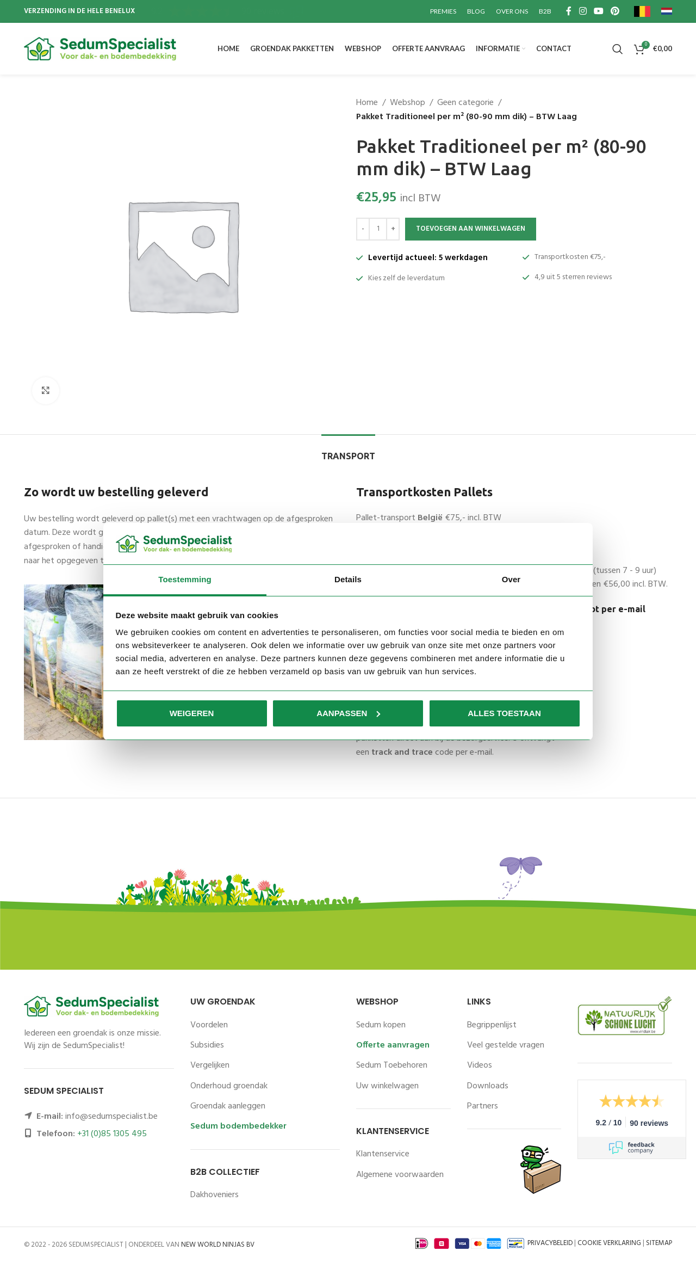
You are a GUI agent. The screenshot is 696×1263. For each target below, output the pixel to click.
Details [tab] (348, 579)
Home (367, 103)
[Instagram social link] (582, 11)
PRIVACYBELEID (550, 1243)
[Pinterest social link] (615, 11)
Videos (479, 1065)
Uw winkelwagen (387, 1086)
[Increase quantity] (393, 229)
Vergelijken (209, 1065)
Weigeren (192, 713)
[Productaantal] (378, 229)
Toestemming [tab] (185, 579)
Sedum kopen (381, 1025)
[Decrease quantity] (363, 229)
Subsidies (207, 1045)
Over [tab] (511, 579)
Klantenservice (382, 1154)
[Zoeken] (618, 49)
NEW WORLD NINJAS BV (217, 1244)
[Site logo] (100, 49)
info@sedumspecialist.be (111, 1117)
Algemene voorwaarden (400, 1175)
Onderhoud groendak (229, 1086)
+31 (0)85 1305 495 (112, 1134)
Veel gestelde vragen (505, 1045)
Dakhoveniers (214, 1195)
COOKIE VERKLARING (609, 1243)
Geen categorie (465, 103)
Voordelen (209, 1025)
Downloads (487, 1086)
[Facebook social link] (568, 11)
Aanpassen (348, 713)
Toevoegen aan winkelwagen (470, 229)
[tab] (348, 450)
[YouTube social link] (598, 11)
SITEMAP (659, 1243)
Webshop (407, 103)
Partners (482, 1106)
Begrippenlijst (492, 1025)
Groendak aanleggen (227, 1106)
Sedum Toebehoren (391, 1065)
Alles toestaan (504, 713)
